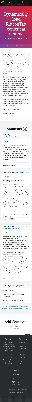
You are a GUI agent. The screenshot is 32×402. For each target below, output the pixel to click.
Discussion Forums (9, 360)
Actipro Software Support (12, 137)
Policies (23, 362)
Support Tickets (9, 362)
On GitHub (23, 360)
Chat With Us (9, 364)
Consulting (23, 348)
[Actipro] (5, 2)
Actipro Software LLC (22, 389)
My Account (16, 374)
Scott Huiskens (21, 55)
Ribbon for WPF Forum (16, 38)
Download (16, 370)
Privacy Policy (12, 392)
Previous (10, 46)
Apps (11, 350)
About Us (23, 358)
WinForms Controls (9, 346)
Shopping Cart (23, 342)
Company (23, 354)
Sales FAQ (23, 346)
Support (9, 354)
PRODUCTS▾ (7, 5)
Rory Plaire (20, 172)
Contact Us (23, 364)
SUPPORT (19, 5)
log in (9, 327)
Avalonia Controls (9, 344)
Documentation (9, 358)
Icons (7, 350)
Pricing (23, 344)
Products (9, 339)
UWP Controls (9, 348)
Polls (9, 366)
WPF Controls (9, 342)
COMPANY (25, 5)
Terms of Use (20, 392)
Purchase (23, 339)
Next (23, 46)
